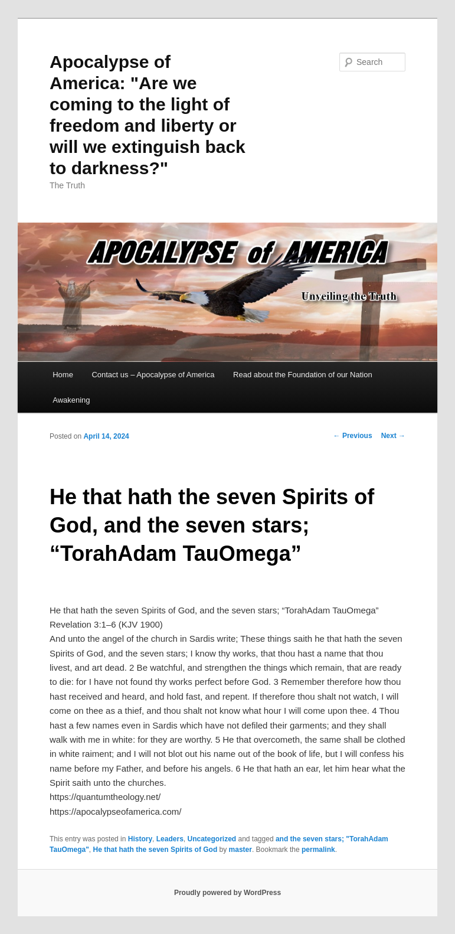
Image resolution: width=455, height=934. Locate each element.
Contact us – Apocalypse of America (152, 374)
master (240, 849)
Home (63, 374)
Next (393, 436)
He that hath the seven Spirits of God (155, 849)
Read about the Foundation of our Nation (302, 374)
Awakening (71, 400)
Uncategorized (211, 839)
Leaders (170, 839)
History (140, 839)
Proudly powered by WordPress (227, 893)
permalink (318, 849)
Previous (352, 436)
